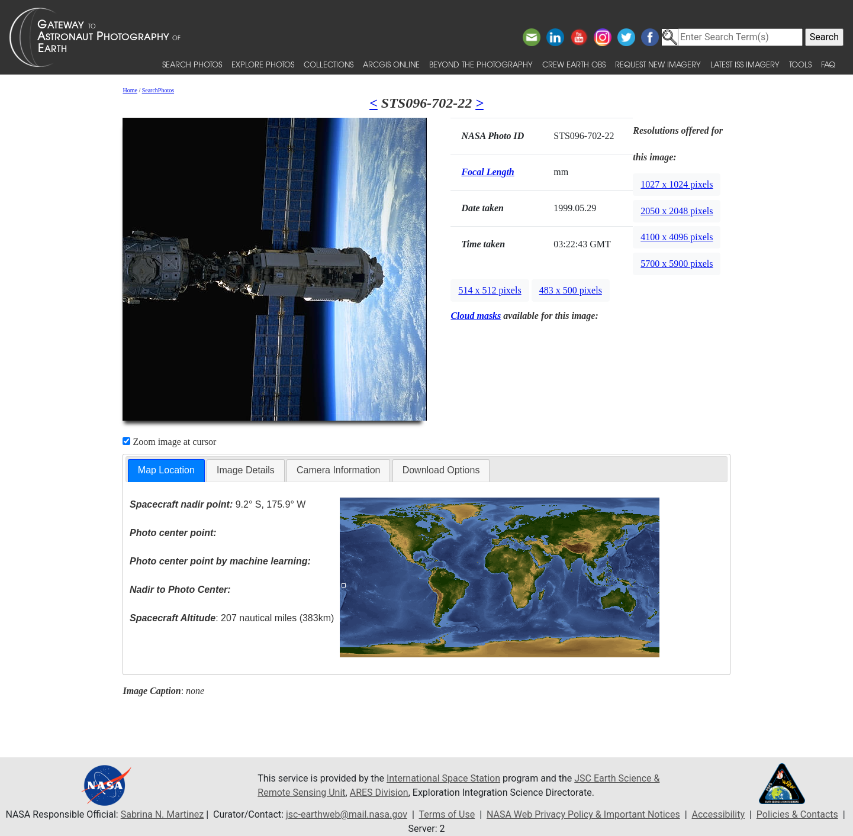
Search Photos (192, 64)
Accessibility (718, 814)
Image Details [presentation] (246, 470)
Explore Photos (262, 64)
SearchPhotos (158, 90)
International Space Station (443, 778)
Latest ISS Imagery (745, 64)
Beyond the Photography (481, 64)
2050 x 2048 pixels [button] (676, 211)
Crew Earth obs (574, 64)
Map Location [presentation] (166, 470)
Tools (800, 64)
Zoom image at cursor (169, 442)
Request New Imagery (658, 64)
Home (130, 90)
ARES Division (379, 792)
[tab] (166, 470)
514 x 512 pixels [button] (489, 290)
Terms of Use (447, 814)
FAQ (828, 64)
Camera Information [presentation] (338, 470)
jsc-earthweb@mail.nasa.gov (346, 814)
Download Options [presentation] (441, 470)
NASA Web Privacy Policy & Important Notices (583, 814)
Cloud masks (475, 316)
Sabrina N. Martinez (162, 814)
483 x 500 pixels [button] (570, 290)
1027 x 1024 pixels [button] (676, 184)
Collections (328, 64)
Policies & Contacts (797, 814)
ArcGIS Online (391, 64)
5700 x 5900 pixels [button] (676, 264)
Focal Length (487, 172)
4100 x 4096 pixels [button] (676, 237)
